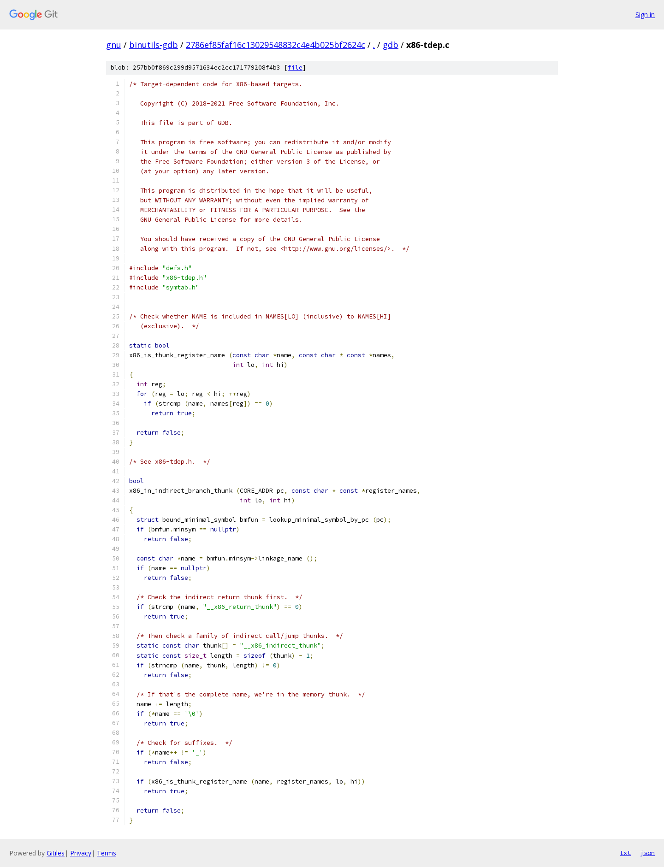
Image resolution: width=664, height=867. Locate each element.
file (295, 67)
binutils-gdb (153, 44)
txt (625, 853)
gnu (113, 44)
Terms (106, 853)
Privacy (80, 853)
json (647, 853)
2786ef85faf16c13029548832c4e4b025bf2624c (275, 44)
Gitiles (56, 853)
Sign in (645, 14)
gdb (390, 44)
